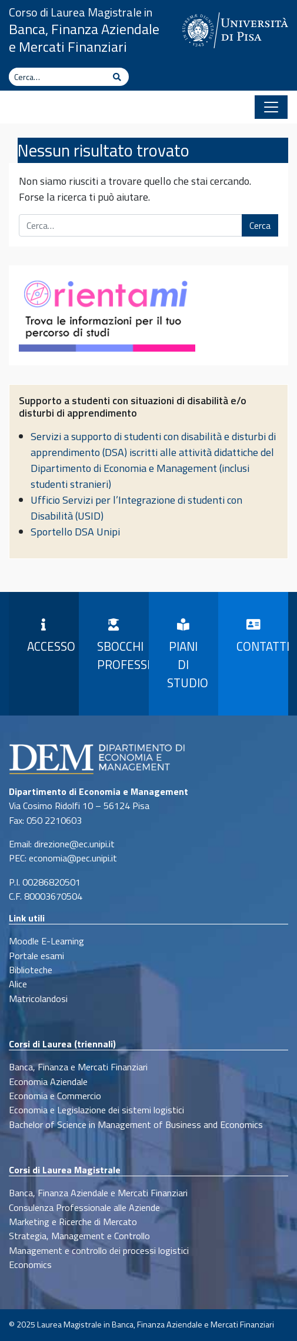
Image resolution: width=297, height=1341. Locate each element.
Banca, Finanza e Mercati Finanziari (78, 1067)
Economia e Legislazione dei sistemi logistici (96, 1110)
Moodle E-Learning (46, 941)
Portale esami (36, 956)
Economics (30, 1264)
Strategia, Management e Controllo (79, 1236)
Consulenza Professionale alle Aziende (84, 1207)
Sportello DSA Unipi (75, 532)
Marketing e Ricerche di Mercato (73, 1221)
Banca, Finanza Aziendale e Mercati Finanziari (84, 37)
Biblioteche (30, 970)
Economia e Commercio (55, 1096)
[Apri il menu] (271, 107)
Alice (18, 984)
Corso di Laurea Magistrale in (80, 12)
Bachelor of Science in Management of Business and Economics (136, 1124)
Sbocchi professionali (118, 646)
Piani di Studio (187, 655)
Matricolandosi (38, 998)
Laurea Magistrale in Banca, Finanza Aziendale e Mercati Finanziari (155, 1324)
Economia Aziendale (48, 1081)
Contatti (257, 637)
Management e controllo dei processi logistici (99, 1250)
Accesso (48, 637)
